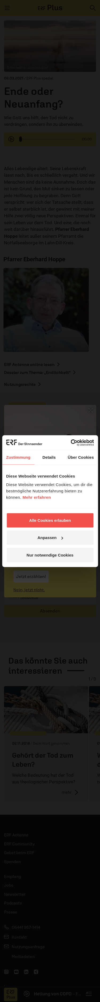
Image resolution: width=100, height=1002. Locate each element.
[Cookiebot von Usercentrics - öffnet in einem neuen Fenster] (71, 442)
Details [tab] (49, 457)
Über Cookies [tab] (81, 457)
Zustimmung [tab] (18, 457)
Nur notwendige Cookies (50, 555)
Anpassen (50, 537)
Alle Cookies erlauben (50, 520)
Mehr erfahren (37, 497)
